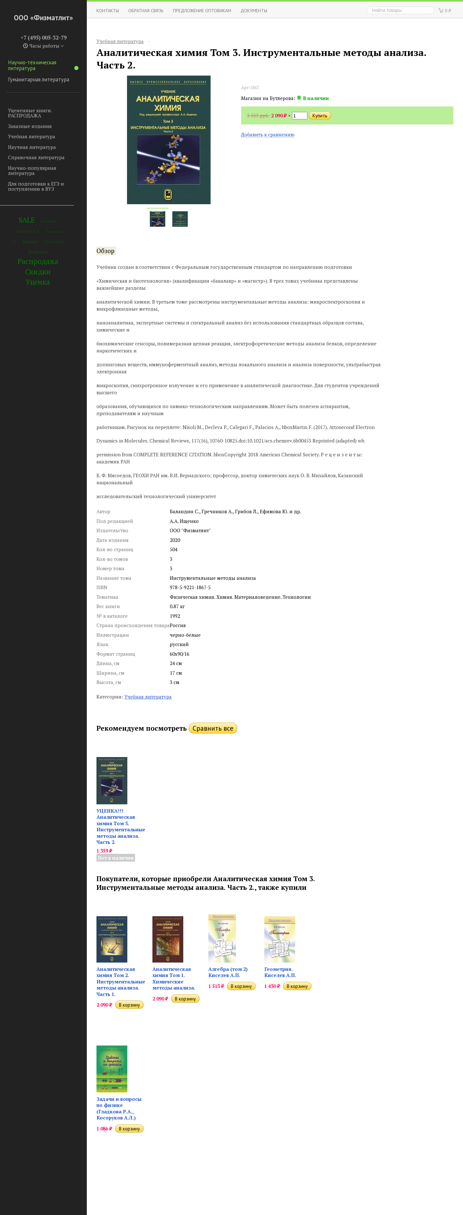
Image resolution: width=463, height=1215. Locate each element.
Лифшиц (38, 252)
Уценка (38, 282)
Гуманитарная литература (38, 79)
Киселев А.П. (27, 231)
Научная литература (32, 147)
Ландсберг (54, 241)
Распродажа (38, 261)
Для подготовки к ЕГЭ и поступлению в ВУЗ (36, 186)
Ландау (30, 241)
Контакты (107, 10)
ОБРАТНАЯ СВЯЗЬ (146, 10)
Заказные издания (30, 126)
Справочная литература (36, 157)
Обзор (105, 251)
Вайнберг (49, 221)
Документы (254, 10)
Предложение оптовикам (202, 10)
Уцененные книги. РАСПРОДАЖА (30, 113)
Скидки (38, 271)
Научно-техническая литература (43, 65)
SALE (27, 219)
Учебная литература (31, 136)
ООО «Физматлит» (43, 17)
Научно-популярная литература (32, 171)
